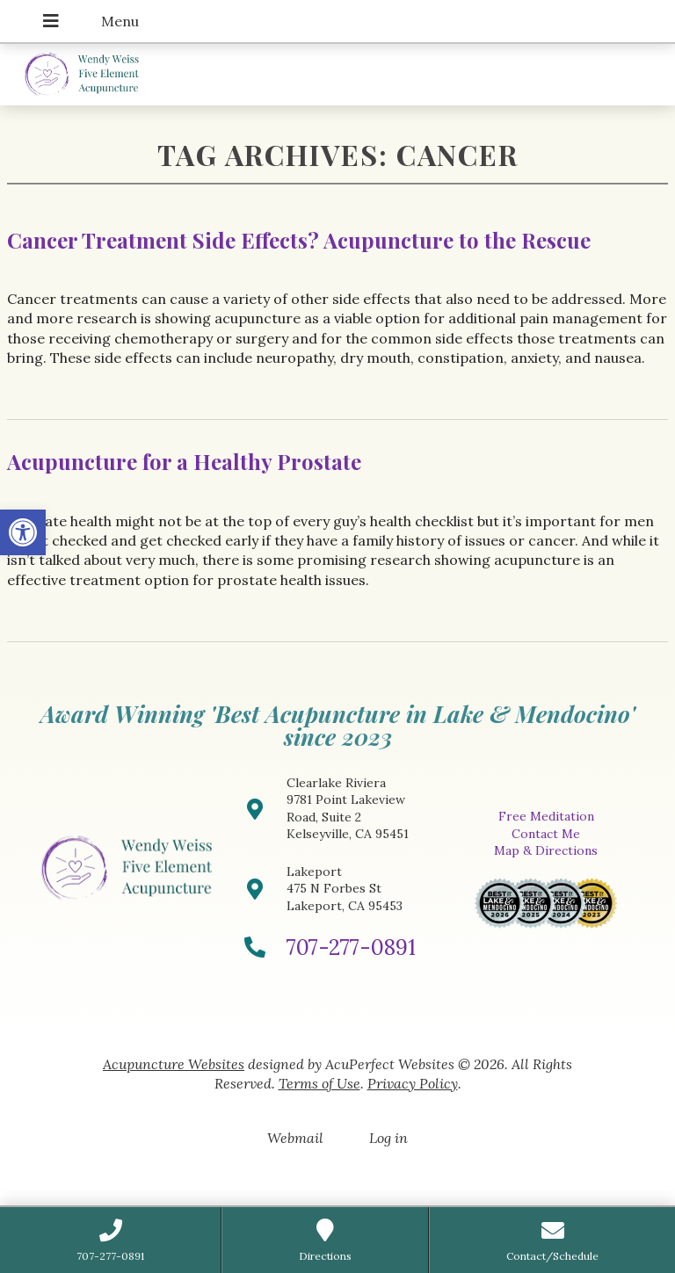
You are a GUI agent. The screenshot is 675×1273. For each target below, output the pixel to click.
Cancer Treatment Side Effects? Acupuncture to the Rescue (299, 240)
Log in (388, 1137)
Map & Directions (546, 850)
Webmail (295, 1137)
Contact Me (546, 834)
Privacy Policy (412, 1083)
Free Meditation (546, 816)
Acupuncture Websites (173, 1064)
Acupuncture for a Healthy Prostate (184, 461)
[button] (23, 532)
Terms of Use (319, 1083)
